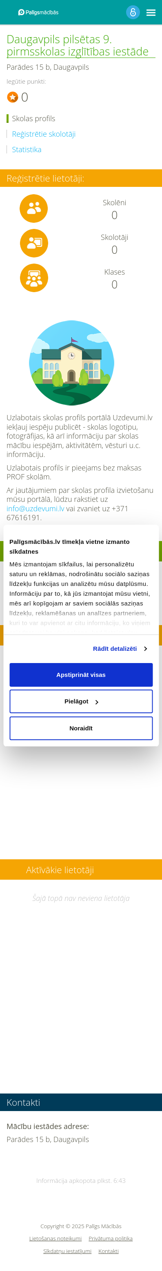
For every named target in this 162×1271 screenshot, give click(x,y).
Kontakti (108, 1251)
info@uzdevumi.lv (35, 508)
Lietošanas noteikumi (55, 1238)
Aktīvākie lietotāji (60, 869)
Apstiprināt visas (81, 674)
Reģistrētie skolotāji (44, 134)
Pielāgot (81, 701)
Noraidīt (81, 728)
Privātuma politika (111, 1238)
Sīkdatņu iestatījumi (67, 1251)
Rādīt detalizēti (115, 648)
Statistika (27, 149)
